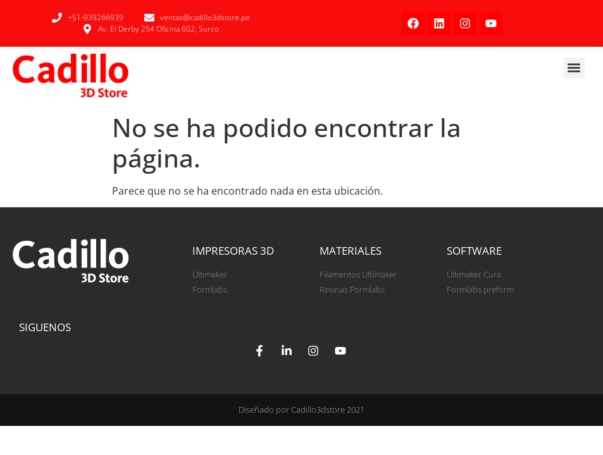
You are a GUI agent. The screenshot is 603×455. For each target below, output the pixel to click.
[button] (574, 68)
